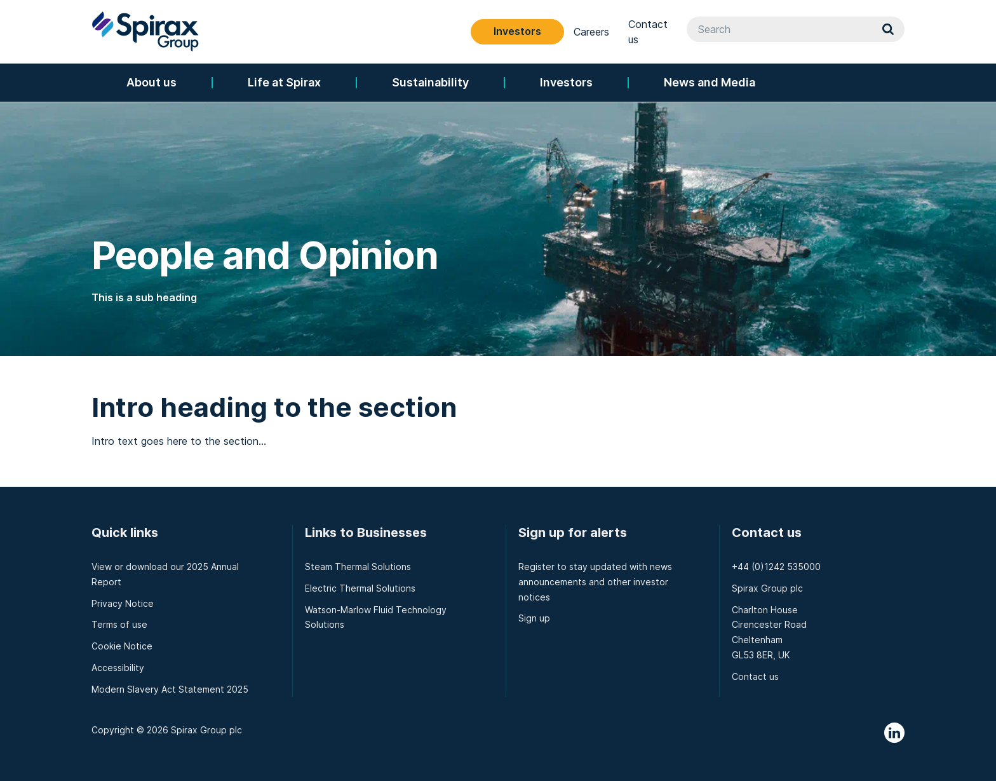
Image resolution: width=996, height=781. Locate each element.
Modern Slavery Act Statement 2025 (169, 689)
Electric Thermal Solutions (360, 588)
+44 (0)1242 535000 (776, 566)
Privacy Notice (122, 603)
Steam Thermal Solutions (358, 566)
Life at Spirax (284, 82)
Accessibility (117, 667)
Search (888, 31)
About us (151, 82)
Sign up (534, 618)
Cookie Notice (121, 646)
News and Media (709, 82)
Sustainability (430, 82)
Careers (704, 31)
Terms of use (119, 624)
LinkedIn (894, 733)
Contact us (767, 31)
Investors (630, 31)
